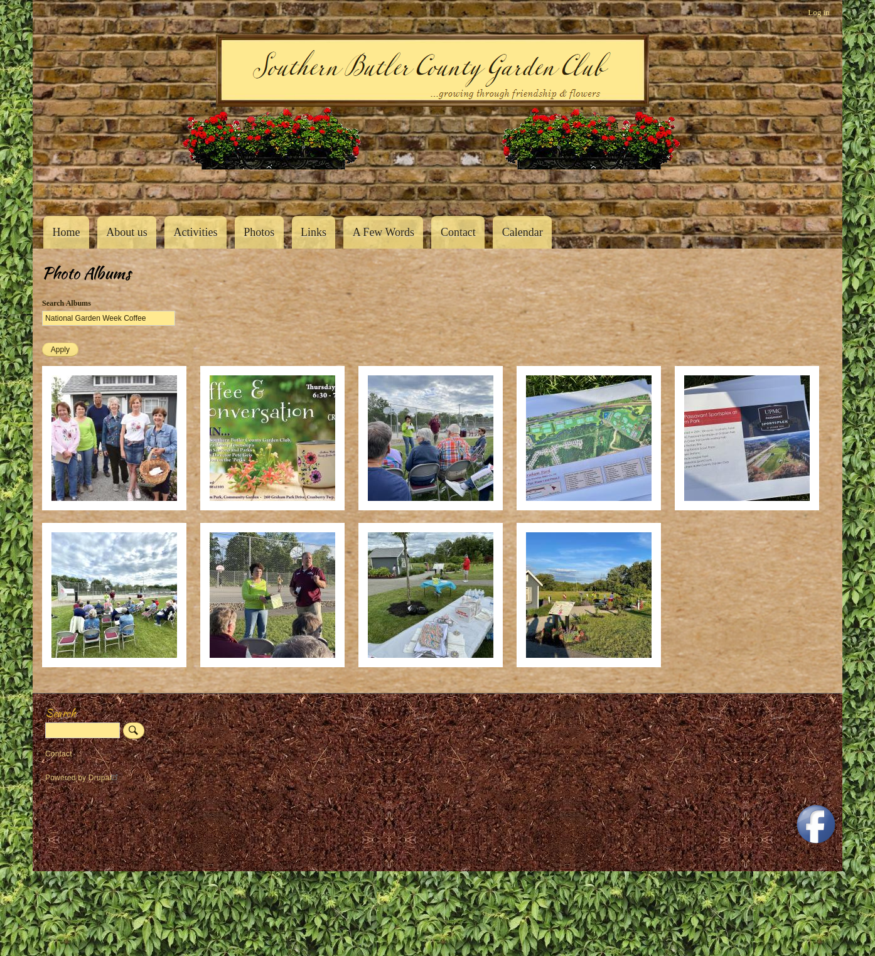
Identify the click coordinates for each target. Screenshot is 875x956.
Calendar (522, 232)
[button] (114, 507)
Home (66, 232)
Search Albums (66, 303)
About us (127, 232)
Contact (458, 232)
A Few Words (383, 232)
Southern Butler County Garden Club (64, 188)
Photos (259, 232)
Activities (195, 232)
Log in (818, 12)
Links (313, 232)
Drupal (105, 777)
